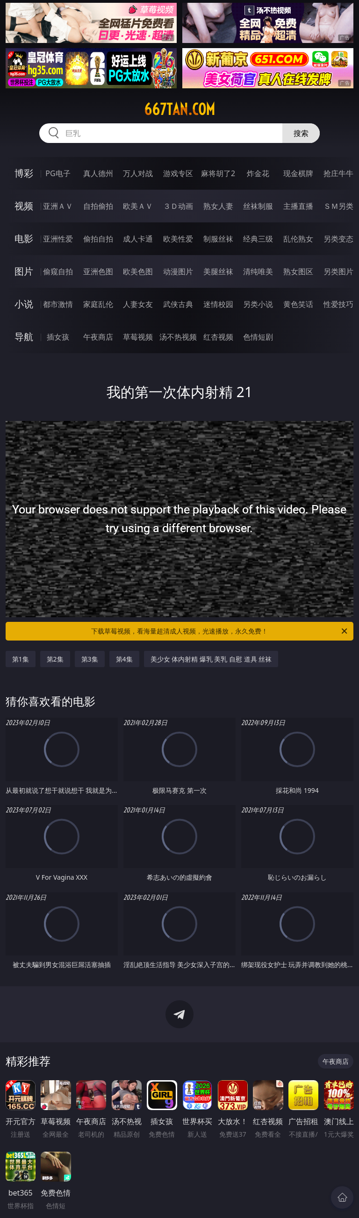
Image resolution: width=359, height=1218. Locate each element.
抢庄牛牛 (338, 173)
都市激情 (58, 304)
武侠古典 (178, 304)
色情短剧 (258, 337)
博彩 (23, 173)
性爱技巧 (338, 304)
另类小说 (258, 304)
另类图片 (338, 271)
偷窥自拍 (58, 271)
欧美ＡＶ (138, 206)
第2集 (55, 659)
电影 (23, 238)
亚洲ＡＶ (58, 206)
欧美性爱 (178, 239)
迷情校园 (218, 304)
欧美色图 (138, 271)
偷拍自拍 (98, 239)
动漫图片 (178, 271)
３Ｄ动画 (178, 206)
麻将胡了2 (218, 173)
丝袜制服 (258, 206)
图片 (23, 271)
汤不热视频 (178, 337)
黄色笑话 (298, 304)
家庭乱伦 (98, 304)
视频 (23, 205)
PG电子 (57, 173)
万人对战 (138, 173)
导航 (23, 336)
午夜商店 (98, 337)
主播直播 (298, 206)
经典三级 (258, 239)
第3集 (89, 659)
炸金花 (258, 173)
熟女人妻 (218, 206)
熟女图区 (298, 271)
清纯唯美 (258, 271)
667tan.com (179, 109)
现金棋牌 (298, 173)
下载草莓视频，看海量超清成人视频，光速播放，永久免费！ (220, 631)
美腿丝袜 (218, 271)
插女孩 (58, 337)
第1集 (20, 659)
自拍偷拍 (98, 206)
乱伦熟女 (298, 239)
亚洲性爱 (58, 239)
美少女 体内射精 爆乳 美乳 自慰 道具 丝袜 (211, 659)
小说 (23, 304)
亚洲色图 (98, 271)
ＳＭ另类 (338, 206)
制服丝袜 (218, 239)
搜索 (301, 133)
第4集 (124, 659)
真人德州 (98, 173)
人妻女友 (138, 304)
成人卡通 (138, 239)
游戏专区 (178, 173)
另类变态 (338, 239)
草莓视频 (138, 337)
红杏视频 (218, 337)
